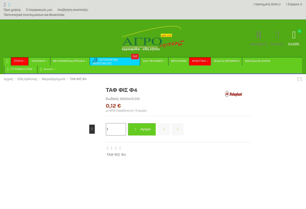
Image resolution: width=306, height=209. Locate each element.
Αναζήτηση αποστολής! (73, 10)
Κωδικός (112, 99)
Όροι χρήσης (13, 10)
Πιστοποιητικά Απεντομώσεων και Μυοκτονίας (34, 15)
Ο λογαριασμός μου (39, 10)
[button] (47, 69)
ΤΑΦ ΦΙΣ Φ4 (116, 155)
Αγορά (141, 129)
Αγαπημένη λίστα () (267, 4)
